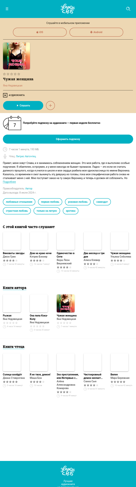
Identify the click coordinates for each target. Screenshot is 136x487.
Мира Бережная (120, 377)
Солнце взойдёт (12, 374)
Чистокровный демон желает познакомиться (93, 376)
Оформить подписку (68, 139)
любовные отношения (19, 201)
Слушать (23, 105)
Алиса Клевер (92, 260)
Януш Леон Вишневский (64, 262)
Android (96, 32)
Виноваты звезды (14, 253)
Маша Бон (36, 377)
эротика (70, 210)
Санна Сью (90, 381)
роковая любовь (78, 201)
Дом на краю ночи (40, 253)
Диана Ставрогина (14, 377)
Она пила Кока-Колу (39, 317)
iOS (39, 32)
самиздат (102, 201)
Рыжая (7, 315)
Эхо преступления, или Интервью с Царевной (68, 376)
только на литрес (47, 210)
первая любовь (50, 201)
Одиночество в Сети (65, 255)
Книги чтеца (13, 347)
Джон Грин (9, 256)
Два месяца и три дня (94, 255)
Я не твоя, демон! (40, 374)
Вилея (114, 374)
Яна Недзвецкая (12, 319)
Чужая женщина (120, 253)
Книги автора (14, 288)
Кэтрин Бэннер (38, 256)
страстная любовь (17, 210)
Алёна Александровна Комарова (66, 385)
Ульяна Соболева (121, 256)
